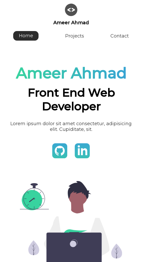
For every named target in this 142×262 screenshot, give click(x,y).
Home (26, 36)
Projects (74, 36)
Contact (119, 36)
